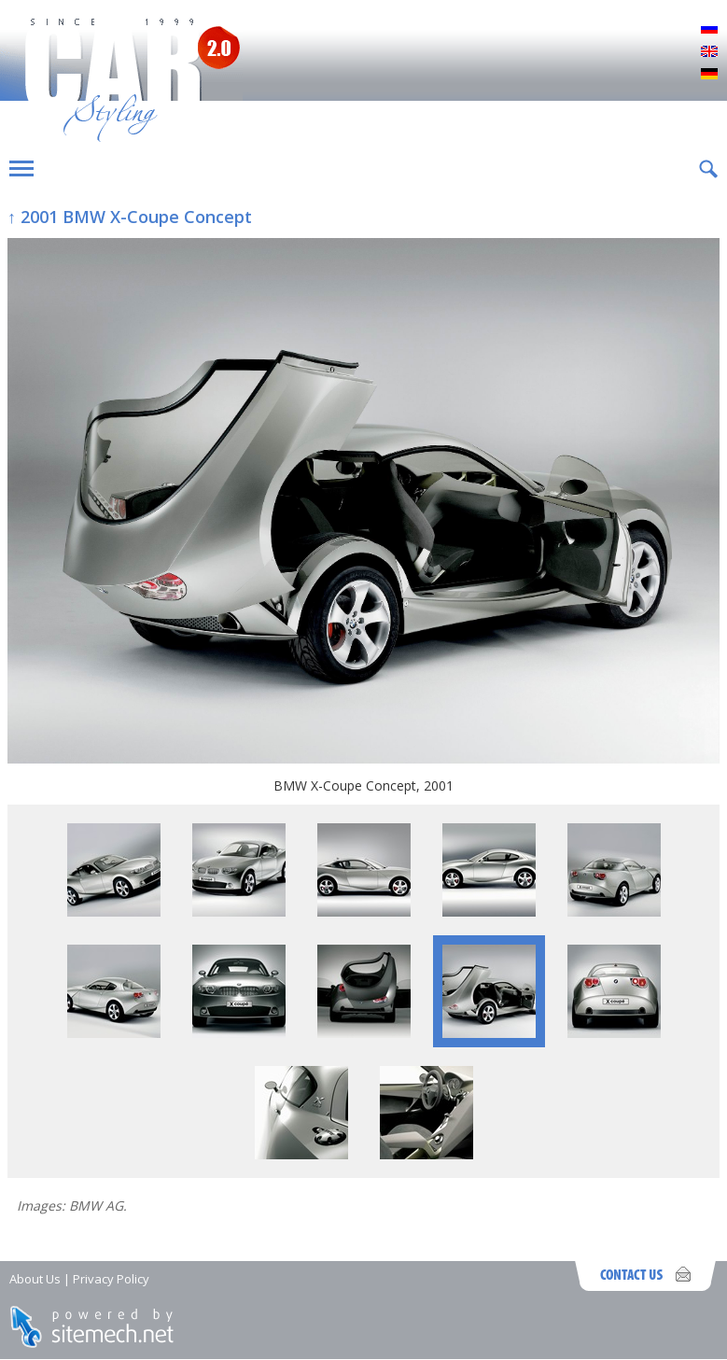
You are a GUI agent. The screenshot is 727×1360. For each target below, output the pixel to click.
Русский (709, 29)
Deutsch (709, 74)
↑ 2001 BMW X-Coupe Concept (129, 216)
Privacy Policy (111, 1278)
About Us (35, 1278)
